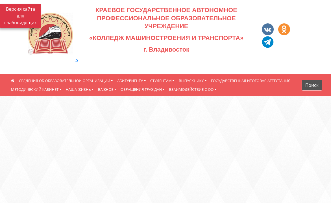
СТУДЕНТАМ (161, 80)
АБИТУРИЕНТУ (130, 80)
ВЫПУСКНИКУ (191, 80)
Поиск (312, 85)
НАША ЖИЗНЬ (78, 89)
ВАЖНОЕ (105, 89)
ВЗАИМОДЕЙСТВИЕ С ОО (191, 89)
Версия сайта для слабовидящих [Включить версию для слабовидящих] (20, 16)
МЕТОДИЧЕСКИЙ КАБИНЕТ (34, 89)
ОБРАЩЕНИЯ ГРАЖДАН (141, 89)
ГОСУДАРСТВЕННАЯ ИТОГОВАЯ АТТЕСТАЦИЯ (250, 80)
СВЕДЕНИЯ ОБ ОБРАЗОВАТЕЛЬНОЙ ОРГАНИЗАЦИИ (64, 80)
